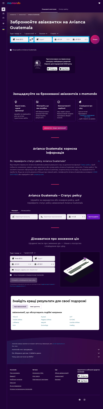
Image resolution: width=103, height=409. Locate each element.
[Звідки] (23, 39)
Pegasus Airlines (46, 319)
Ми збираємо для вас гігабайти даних (56, 353)
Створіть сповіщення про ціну (87, 116)
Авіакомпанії (22, 14)
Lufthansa (16, 322)
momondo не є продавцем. (56, 349)
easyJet (43, 322)
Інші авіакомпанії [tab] (20, 306)
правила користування (47, 284)
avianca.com (39, 174)
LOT (71, 317)
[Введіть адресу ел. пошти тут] (34, 269)
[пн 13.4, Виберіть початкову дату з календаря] (77, 216)
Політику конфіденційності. (18, 286)
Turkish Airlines (17, 319)
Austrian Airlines (75, 322)
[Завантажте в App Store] (64, 69)
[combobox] (16, 33)
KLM (14, 325)
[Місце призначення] (47, 39)
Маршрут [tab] (15, 210)
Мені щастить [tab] (35, 306)
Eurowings (44, 325)
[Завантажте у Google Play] (52, 69)
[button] (3, 3)
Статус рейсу (85, 165)
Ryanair (43, 317)
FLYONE (72, 319)
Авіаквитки (13, 14)
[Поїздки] (3, 23)
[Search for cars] (3, 18)
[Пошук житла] (3, 14)
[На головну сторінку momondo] (13, 3)
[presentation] (64, 69)
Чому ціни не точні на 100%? (56, 357)
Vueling (72, 325)
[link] (55, 128)
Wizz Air (15, 317)
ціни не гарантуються (58, 343)
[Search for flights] (3, 9)
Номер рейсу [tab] (25, 210)
